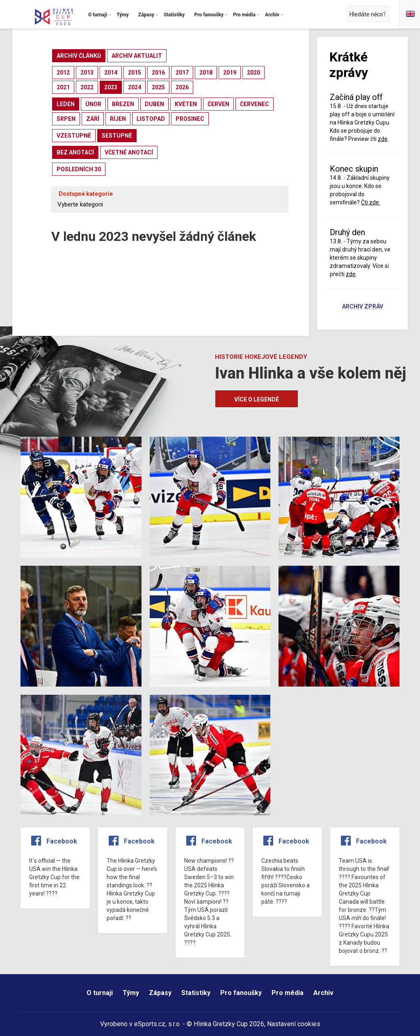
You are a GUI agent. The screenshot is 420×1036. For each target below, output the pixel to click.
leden (66, 104)
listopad (151, 119)
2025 (158, 87)
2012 (63, 72)
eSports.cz (149, 1024)
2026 (182, 87)
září (92, 119)
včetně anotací (129, 152)
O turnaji (100, 993)
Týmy (131, 993)
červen (218, 104)
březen (123, 104)
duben (154, 104)
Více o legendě (256, 399)
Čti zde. (370, 202)
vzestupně (74, 135)
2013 (87, 72)
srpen (66, 119)
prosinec (190, 119)
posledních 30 (79, 169)
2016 (158, 72)
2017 (182, 72)
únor (93, 104)
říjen (118, 119)
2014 (110, 72)
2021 (63, 87)
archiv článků (79, 55)
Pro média (288, 993)
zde (383, 139)
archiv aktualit (137, 55)
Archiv (323, 993)
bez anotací (75, 152)
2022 (87, 87)
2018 (205, 72)
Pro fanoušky (241, 993)
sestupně (117, 135)
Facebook (61, 841)
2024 (134, 87)
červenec (254, 104)
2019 (229, 72)
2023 (110, 87)
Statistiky (195, 993)
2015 (134, 72)
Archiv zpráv (362, 307)
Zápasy (160, 993)
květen (186, 104)
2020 (253, 72)
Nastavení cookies (293, 1024)
